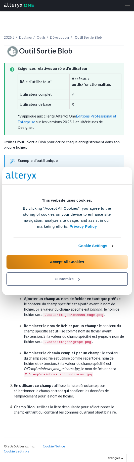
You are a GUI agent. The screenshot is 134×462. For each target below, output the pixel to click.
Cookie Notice (54, 446)
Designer (25, 37)
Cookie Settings (92, 246)
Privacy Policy (83, 226)
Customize (67, 279)
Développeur (59, 37)
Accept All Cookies (67, 262)
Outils (41, 37)
